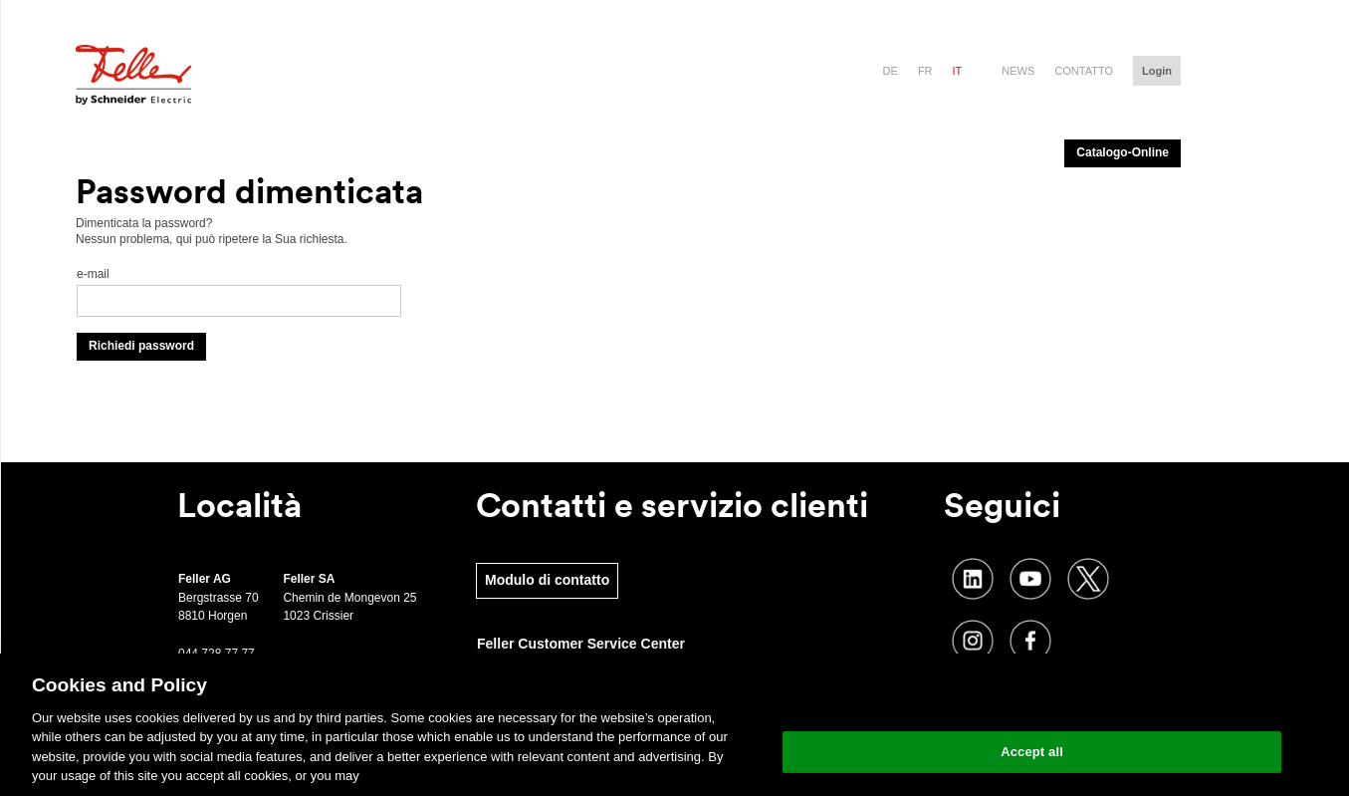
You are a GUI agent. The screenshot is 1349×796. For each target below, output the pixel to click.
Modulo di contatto (547, 580)
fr (925, 71)
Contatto (1083, 71)
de (890, 71)
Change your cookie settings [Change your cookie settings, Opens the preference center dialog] (1032, 700)
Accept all (1032, 751)
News (1018, 71)
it (958, 71)
